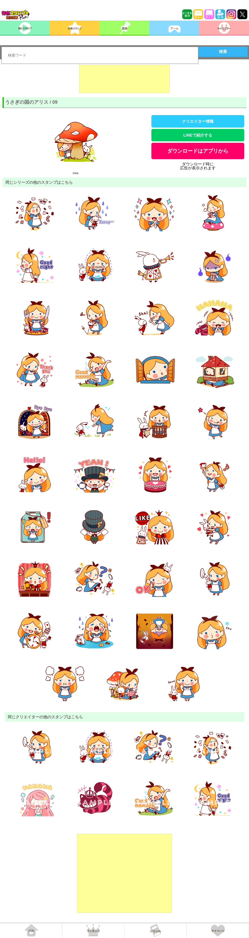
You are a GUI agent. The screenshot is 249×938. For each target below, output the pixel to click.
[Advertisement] (124, 79)
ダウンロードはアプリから (197, 151)
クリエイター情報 (198, 121)
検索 (223, 51)
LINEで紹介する (197, 135)
